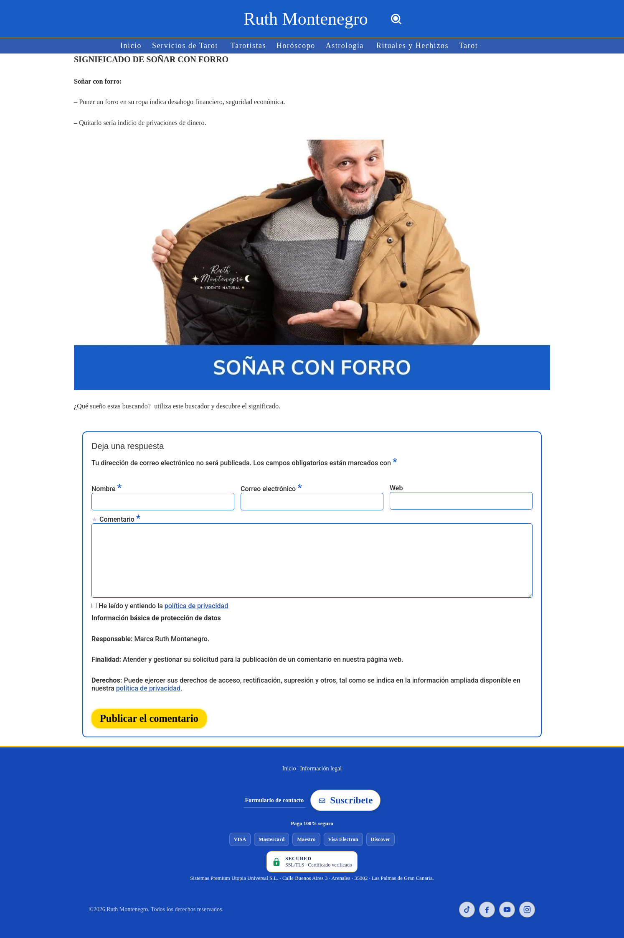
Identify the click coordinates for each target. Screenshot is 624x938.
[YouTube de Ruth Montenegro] (507, 907)
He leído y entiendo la (163, 604)
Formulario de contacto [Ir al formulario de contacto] (274, 797)
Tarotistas (248, 46)
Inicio (132, 46)
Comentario (119, 517)
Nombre (106, 487)
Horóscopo (296, 46)
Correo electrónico (271, 487)
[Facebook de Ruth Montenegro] (487, 907)
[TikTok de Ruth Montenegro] (467, 907)
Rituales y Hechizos (411, 46)
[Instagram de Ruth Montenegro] (527, 907)
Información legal (321, 765)
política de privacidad (196, 604)
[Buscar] (396, 19)
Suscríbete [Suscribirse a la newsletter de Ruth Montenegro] (345, 797)
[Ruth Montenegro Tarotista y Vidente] (306, 18)
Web (396, 487)
